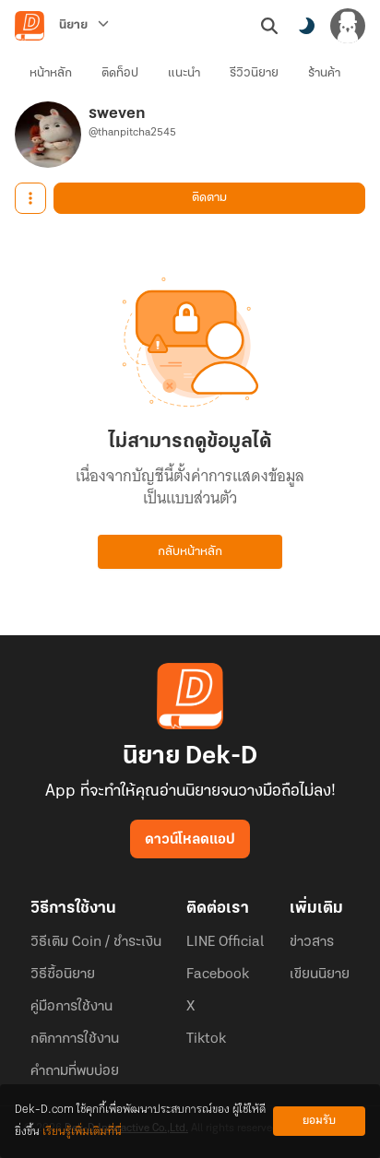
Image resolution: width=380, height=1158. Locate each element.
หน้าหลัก (51, 73)
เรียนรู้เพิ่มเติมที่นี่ (82, 1131)
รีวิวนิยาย (254, 73)
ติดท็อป (119, 73)
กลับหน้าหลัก (190, 552)
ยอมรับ (319, 1120)
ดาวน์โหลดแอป (190, 840)
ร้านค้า (324, 73)
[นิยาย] (84, 26)
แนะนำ (184, 73)
